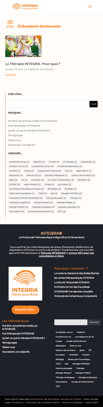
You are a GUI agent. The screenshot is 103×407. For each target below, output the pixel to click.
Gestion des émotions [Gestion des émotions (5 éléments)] (83, 175)
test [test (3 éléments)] (54, 193)
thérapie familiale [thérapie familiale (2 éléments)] (66, 202)
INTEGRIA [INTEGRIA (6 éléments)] (84, 180)
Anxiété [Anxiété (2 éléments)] (54, 162)
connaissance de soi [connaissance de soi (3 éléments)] (43, 166)
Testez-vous (14, 140)
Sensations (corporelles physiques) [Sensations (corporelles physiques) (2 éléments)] (26, 189)
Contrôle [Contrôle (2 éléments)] (14, 171)
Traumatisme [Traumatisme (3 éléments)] (16, 211)
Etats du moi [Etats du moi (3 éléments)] (34, 175)
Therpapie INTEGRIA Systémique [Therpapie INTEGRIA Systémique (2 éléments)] (25, 198)
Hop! (93, 104)
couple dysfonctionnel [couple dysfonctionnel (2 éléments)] (49, 171)
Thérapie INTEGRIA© (53, 253)
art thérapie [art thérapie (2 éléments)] (70, 162)
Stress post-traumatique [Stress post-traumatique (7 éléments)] (21, 193)
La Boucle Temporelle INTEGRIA (72, 282)
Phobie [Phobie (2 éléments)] (49, 184)
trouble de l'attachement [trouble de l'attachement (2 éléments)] (41, 211)
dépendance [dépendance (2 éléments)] (83, 171)
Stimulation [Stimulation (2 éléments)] (54, 189)
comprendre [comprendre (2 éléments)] (88, 162)
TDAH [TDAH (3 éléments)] (42, 193)
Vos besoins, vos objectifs (21, 145)
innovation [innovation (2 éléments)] (37, 180)
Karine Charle (62, 400)
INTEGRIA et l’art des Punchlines (72, 287)
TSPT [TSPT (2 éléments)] (61, 211)
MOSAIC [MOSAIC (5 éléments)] (14, 184)
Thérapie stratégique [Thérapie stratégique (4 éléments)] (43, 207)
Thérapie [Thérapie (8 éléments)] (75, 198)
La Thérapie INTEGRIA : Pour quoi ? (32, 64)
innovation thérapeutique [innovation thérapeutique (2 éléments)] (61, 180)
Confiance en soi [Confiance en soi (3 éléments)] (18, 166)
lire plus (10, 75)
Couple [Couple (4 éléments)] (28, 171)
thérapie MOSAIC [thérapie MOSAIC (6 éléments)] (18, 207)
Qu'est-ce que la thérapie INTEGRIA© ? (30, 69)
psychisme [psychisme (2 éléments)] (64, 184)
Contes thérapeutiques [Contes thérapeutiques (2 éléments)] (70, 166)
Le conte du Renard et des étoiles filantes (76, 273)
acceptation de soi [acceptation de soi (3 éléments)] (19, 162)
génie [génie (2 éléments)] (13, 180)
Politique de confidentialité (47, 401)
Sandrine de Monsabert (49, 400)
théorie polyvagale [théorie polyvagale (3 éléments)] (56, 198)
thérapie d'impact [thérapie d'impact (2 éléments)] (43, 202)
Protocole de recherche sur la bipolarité (75, 296)
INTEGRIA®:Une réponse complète (73, 291)
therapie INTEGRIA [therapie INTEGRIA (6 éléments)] (71, 193)
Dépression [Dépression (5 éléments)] (16, 175)
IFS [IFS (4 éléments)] (24, 180)
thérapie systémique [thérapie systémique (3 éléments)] (69, 207)
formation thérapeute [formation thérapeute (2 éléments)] (56, 175)
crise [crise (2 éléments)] (68, 171)
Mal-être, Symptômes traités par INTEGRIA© (32, 121)
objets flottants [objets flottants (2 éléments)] (32, 184)
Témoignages (15, 135)
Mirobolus (34, 401)
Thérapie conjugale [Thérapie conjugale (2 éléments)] (19, 202)
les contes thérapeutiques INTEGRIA (74, 278)
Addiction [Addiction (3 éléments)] (39, 162)
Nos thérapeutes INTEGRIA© (24, 126)
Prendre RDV (24, 309)
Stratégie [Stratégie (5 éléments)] (70, 189)
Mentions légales (62, 401)
